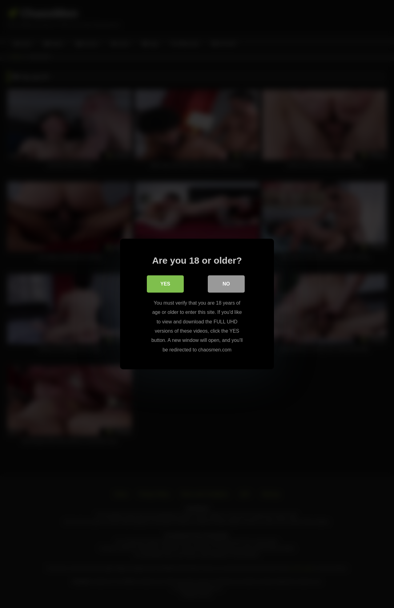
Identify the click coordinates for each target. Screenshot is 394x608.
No (226, 283)
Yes (165, 283)
